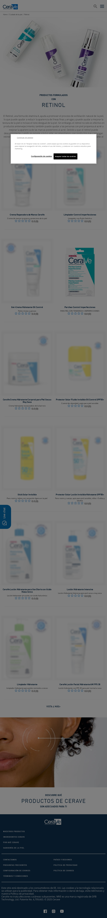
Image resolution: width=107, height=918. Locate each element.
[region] (53, 149)
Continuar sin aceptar (25, 138)
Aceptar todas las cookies (65, 156)
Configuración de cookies (41, 156)
